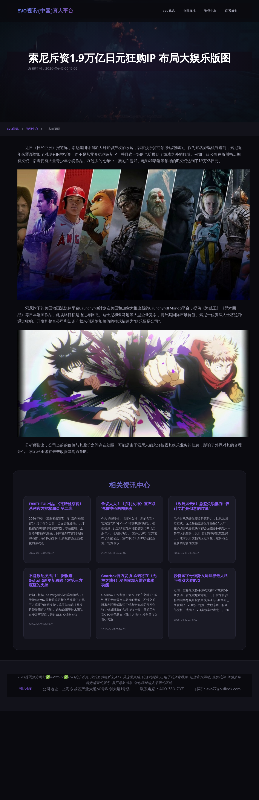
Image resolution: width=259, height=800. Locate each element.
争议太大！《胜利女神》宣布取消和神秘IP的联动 (128, 506)
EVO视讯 (169, 11)
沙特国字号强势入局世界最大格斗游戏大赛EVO (201, 578)
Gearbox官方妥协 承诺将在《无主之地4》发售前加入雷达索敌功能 (128, 580)
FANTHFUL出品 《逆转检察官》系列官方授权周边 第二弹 (56, 506)
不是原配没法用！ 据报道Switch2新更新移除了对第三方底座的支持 (56, 580)
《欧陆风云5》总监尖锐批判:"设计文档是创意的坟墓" (201, 506)
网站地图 (25, 688)
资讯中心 (210, 11)
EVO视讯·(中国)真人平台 (45, 10)
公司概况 (189, 11)
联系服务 (231, 11)
